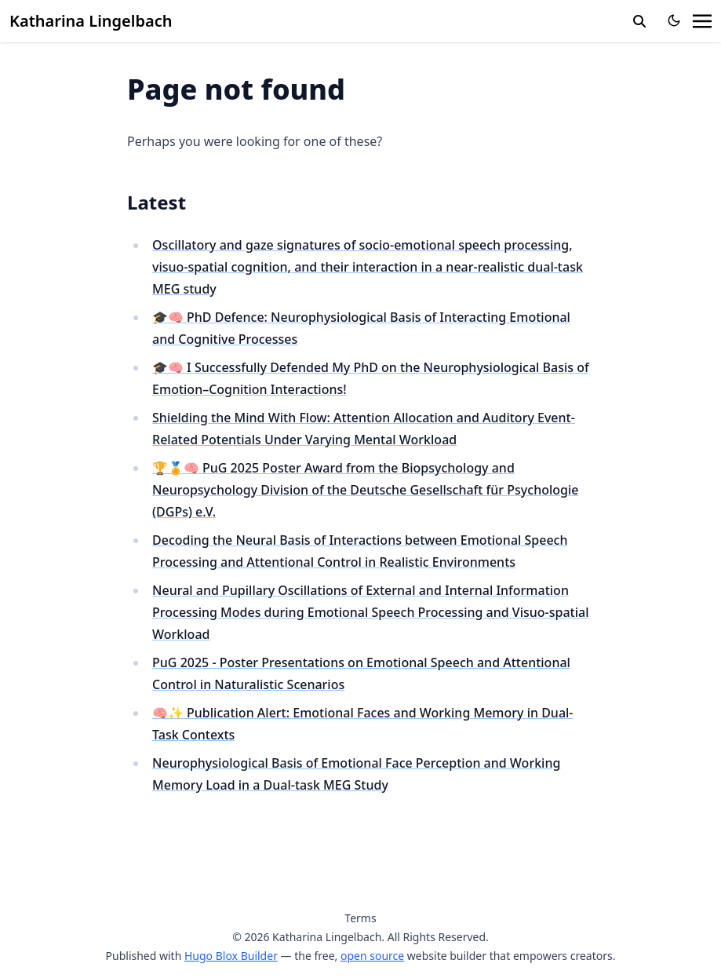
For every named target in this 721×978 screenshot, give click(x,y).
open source (372, 955)
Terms (360, 917)
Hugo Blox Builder (231, 955)
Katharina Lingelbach (90, 20)
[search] (639, 21)
